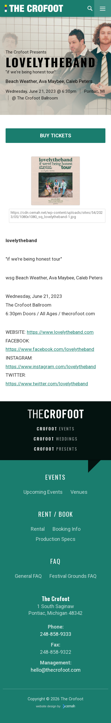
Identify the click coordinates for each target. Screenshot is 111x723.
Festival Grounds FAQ (72, 576)
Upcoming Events (43, 492)
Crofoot (56, 428)
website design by (55, 706)
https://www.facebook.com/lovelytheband (50, 349)
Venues (79, 492)
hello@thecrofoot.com (56, 670)
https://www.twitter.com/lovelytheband (47, 383)
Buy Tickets (55, 135)
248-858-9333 (55, 634)
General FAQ (28, 576)
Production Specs (55, 539)
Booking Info (67, 529)
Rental (38, 529)
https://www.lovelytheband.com (60, 332)
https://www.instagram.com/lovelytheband (51, 366)
